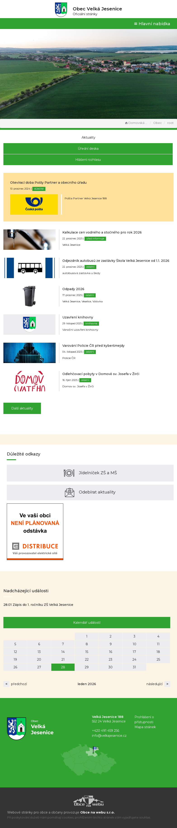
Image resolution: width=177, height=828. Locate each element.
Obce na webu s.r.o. (97, 812)
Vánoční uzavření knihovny (80, 329)
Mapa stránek (145, 727)
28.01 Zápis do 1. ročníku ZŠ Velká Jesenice (38, 605)
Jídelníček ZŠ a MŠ (90, 473)
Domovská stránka (136, 123)
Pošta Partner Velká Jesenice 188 (86, 198)
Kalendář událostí (86, 623)
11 (158, 644)
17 (134, 652)
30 (111, 667)
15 (86, 652)
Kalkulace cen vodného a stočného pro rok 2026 (102, 232)
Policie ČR (69, 358)
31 (134, 667)
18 (158, 652)
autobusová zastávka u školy (81, 273)
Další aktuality (22, 408)
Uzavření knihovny (77, 317)
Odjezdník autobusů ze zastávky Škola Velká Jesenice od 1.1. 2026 (115, 261)
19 (15, 659)
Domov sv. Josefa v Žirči (78, 386)
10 (134, 644)
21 (63, 659)
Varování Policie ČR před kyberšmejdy (93, 346)
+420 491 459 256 (105, 731)
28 (63, 667)
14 (63, 652)
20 (39, 659)
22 (87, 659)
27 (39, 667)
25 (158, 659)
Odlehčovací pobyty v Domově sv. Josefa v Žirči (100, 374)
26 (15, 667)
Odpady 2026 (73, 289)
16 (110, 652)
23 (110, 659)
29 (87, 667)
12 (15, 652)
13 (39, 652)
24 (134, 659)
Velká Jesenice (71, 244)
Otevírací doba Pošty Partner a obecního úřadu (48, 183)
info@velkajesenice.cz (109, 736)
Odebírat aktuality (90, 492)
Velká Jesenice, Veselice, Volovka (82, 301)
